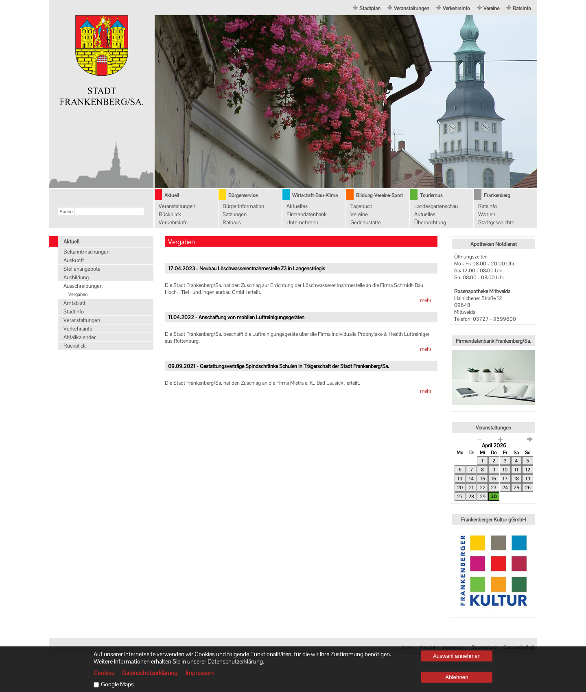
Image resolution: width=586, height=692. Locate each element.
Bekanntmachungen (86, 251)
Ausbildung (76, 277)
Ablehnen (456, 677)
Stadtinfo (73, 311)
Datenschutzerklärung (149, 673)
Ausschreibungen (83, 285)
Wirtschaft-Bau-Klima (315, 195)
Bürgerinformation (243, 206)
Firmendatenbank (306, 214)
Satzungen (235, 214)
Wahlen (486, 214)
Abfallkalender (79, 337)
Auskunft (73, 260)
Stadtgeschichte (496, 222)
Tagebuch (361, 206)
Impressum (200, 673)
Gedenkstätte (365, 222)
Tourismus (431, 195)
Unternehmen (302, 222)
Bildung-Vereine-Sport (379, 195)
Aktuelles (297, 206)
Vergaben (77, 294)
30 (493, 496)
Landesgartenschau (436, 206)
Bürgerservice (243, 195)
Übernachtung (430, 222)
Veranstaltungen (411, 8)
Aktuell (171, 195)
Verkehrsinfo (456, 8)
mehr (425, 300)
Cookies (104, 673)
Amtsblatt (74, 303)
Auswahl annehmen (457, 656)
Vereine (491, 8)
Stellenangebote (82, 268)
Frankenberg (497, 195)
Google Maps (117, 684)
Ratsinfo (522, 8)
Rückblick (170, 214)
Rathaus (232, 222)
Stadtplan (369, 8)
